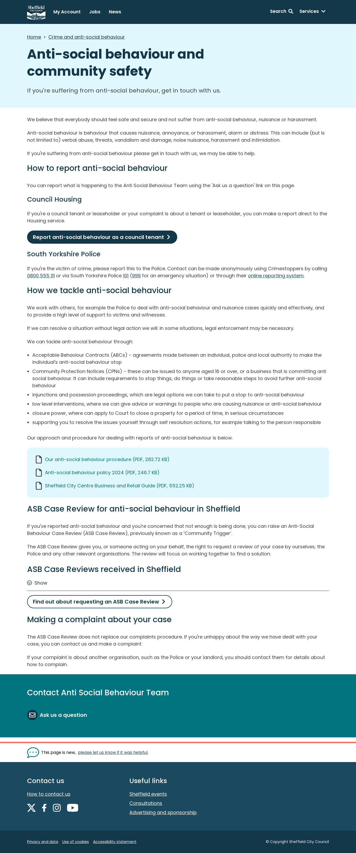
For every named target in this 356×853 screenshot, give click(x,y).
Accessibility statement (114, 841)
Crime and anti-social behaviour (86, 37)
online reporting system (276, 275)
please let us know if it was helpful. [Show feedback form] (113, 752)
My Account (67, 12)
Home (34, 37)
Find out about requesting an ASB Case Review (96, 601)
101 (126, 275)
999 (136, 275)
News (115, 12)
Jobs (94, 12)
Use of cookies (75, 841)
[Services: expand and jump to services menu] (312, 12)
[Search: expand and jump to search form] (281, 12)
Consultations (145, 803)
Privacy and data (42, 841)
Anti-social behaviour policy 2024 (102, 472)
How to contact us (48, 794)
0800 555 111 (41, 275)
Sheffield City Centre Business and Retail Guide (119, 485)
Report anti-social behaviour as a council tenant (98, 237)
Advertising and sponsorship (163, 812)
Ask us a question (63, 715)
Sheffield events (148, 794)
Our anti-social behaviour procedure (107, 459)
